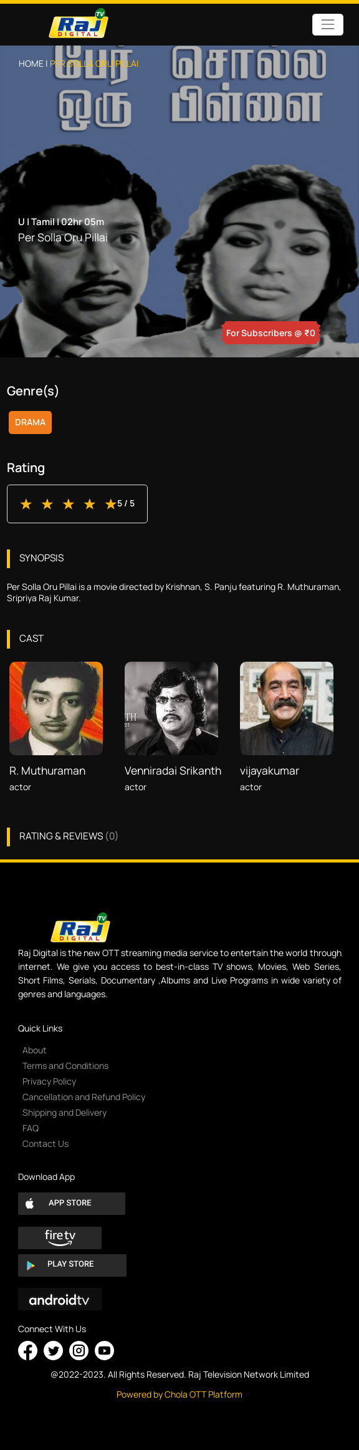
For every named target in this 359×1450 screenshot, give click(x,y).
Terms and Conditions (65, 1065)
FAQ (30, 1128)
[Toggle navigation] (327, 25)
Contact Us (45, 1143)
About (34, 1050)
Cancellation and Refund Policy (83, 1097)
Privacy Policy (49, 1081)
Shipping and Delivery (64, 1112)
